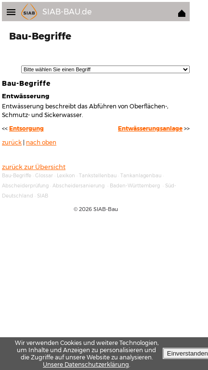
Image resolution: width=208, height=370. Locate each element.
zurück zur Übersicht (33, 167)
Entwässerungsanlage (150, 128)
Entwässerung (25, 96)
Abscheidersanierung (78, 186)
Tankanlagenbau (140, 175)
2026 (85, 209)
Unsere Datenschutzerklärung (86, 364)
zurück (12, 142)
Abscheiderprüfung (25, 186)
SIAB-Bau (105, 209)
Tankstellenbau (98, 175)
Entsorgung (26, 128)
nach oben (41, 142)
